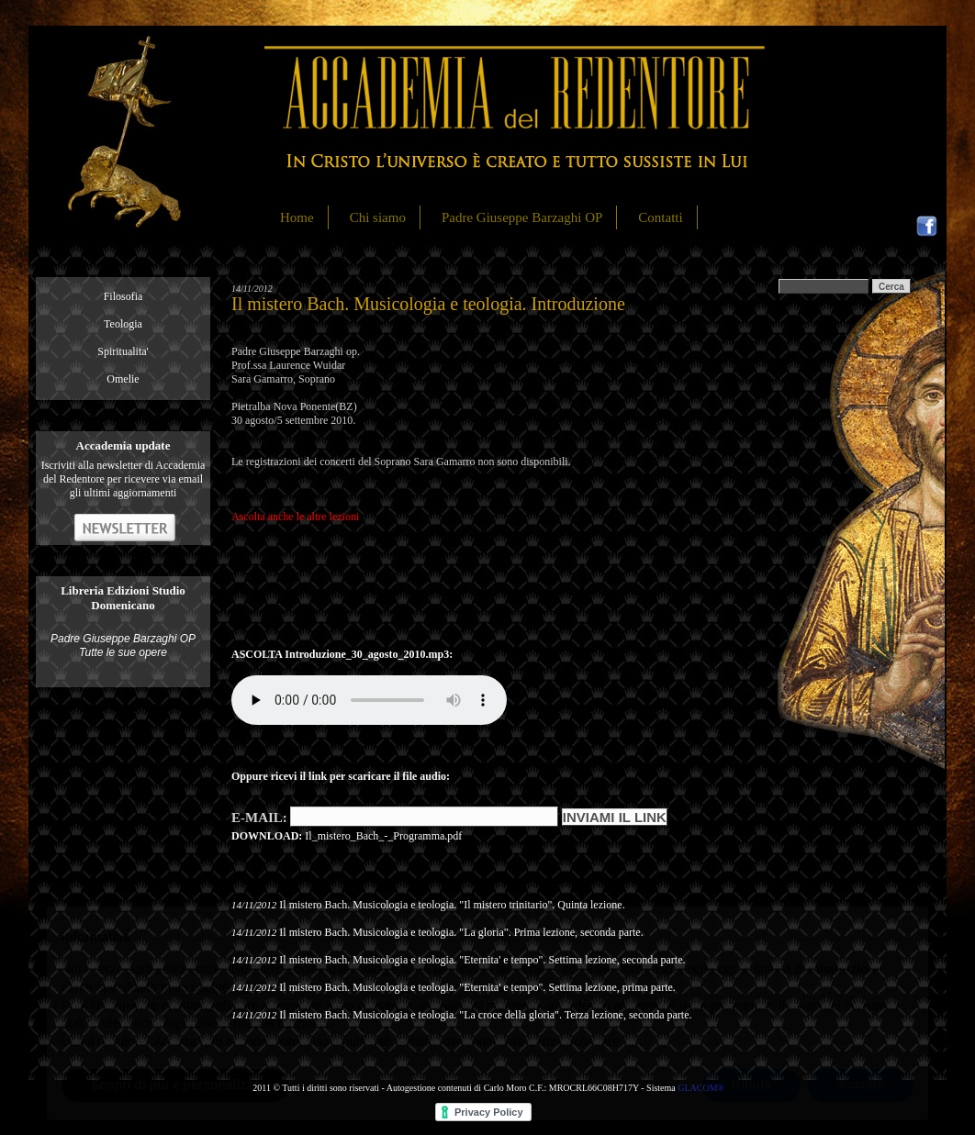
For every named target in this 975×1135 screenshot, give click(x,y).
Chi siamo (378, 217)
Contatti (660, 217)
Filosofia (123, 296)
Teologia (123, 323)
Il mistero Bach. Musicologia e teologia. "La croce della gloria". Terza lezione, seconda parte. (485, 1014)
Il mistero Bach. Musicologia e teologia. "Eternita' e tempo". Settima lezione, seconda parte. (482, 959)
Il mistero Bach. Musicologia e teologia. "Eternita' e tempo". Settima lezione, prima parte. (477, 987)
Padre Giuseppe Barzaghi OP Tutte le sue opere (123, 645)
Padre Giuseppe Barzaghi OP (522, 217)
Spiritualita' (123, 351)
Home (297, 217)
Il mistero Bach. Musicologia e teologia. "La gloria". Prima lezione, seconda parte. (461, 932)
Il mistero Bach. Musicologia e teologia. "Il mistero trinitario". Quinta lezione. (451, 904)
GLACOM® (701, 1088)
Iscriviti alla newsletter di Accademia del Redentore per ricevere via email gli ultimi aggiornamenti (123, 479)
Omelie (122, 379)
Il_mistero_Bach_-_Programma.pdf (383, 835)
